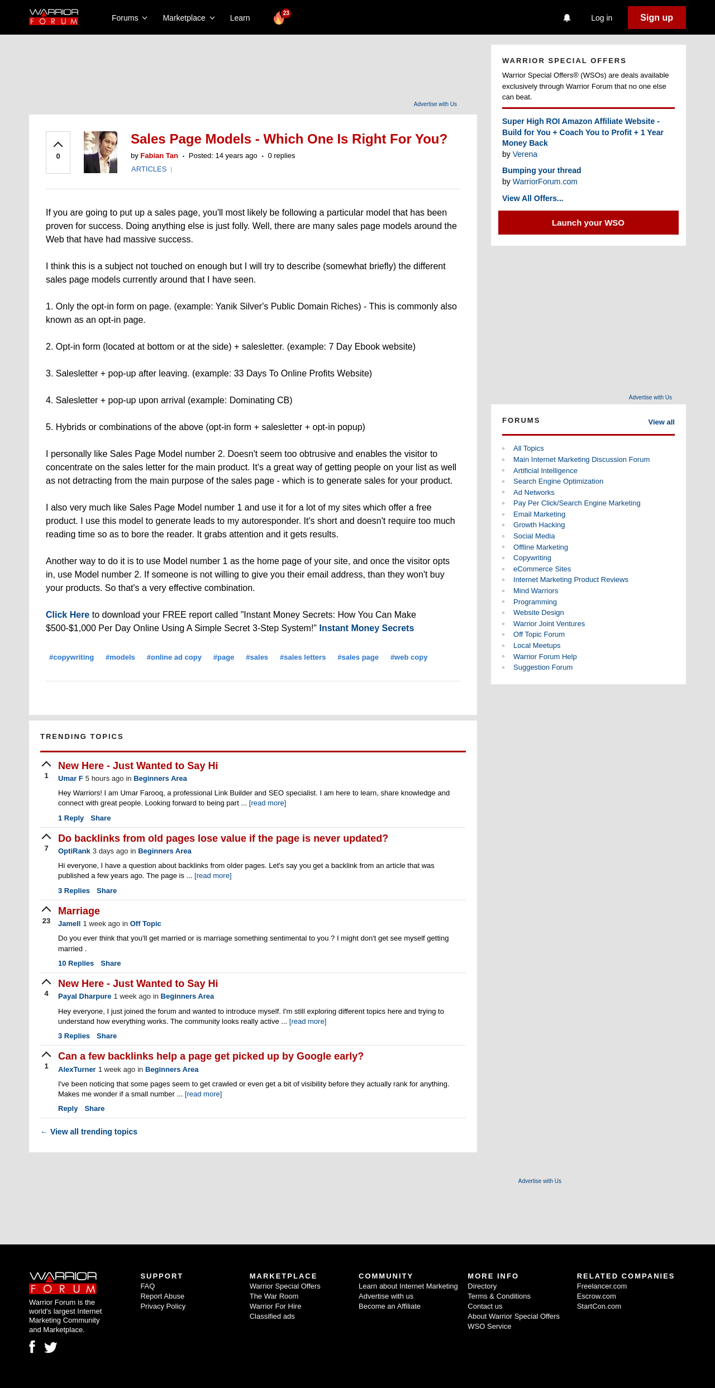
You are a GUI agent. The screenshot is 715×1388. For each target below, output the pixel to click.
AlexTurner (77, 1069)
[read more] (267, 803)
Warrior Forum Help (545, 656)
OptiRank (74, 851)
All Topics (528, 448)
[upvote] (58, 151)
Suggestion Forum (543, 667)
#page (224, 657)
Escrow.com (596, 1296)
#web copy (408, 657)
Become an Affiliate (390, 1306)
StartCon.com (599, 1306)
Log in (601, 17)
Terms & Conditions (499, 1296)
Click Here (67, 614)
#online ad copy (174, 657)
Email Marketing (539, 514)
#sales (257, 657)
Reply (71, 818)
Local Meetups (537, 645)
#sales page (358, 657)
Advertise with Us (435, 104)
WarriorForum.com (545, 181)
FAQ (147, 1286)
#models (120, 657)
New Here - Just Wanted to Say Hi (138, 765)
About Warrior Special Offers (514, 1316)
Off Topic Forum (539, 634)
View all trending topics (88, 1131)
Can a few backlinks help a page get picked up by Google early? (211, 1056)
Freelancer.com (602, 1286)
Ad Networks (534, 492)
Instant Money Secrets (366, 628)
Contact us (485, 1306)
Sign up (656, 17)
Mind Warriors (535, 590)
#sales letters (303, 657)
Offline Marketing (540, 547)
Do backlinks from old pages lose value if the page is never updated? (223, 838)
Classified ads (272, 1316)
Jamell (69, 923)
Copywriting (532, 558)
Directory (482, 1286)
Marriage (79, 911)
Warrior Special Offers (285, 1286)
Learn (243, 17)
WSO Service (489, 1326)
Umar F (70, 778)
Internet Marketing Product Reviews (570, 579)
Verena (525, 154)
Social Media (534, 536)
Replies (74, 890)
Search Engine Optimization (558, 481)
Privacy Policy (162, 1306)
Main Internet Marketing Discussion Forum (581, 459)
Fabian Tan (159, 155)
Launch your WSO (588, 222)
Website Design (538, 612)
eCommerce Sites (542, 569)
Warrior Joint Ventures (549, 623)
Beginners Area (160, 778)
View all (662, 422)
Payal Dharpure (84, 996)
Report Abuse (162, 1296)
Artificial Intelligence (545, 470)
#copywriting (71, 657)
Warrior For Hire (276, 1306)
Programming (535, 602)
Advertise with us (386, 1296)
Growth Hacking (539, 525)
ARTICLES (148, 169)
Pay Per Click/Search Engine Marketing (577, 503)
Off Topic (145, 923)
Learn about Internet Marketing (408, 1286)
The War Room (274, 1296)
